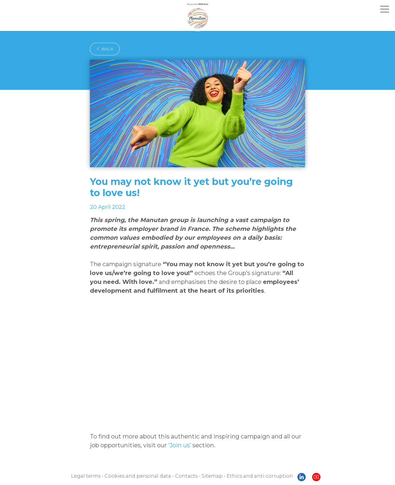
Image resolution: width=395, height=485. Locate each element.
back (103, 49)
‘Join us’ (159, 421)
